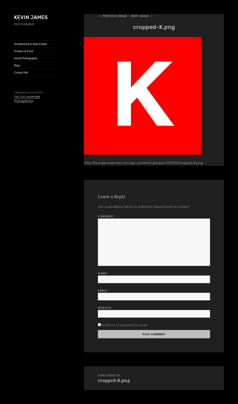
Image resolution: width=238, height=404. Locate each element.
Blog (16, 65)
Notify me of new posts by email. (125, 325)
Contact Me (21, 72)
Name (103, 273)
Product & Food (23, 51)
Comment (107, 216)
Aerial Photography (25, 58)
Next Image (140, 16)
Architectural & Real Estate (30, 44)
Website (104, 308)
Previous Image (114, 16)
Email (104, 291)
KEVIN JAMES (31, 17)
